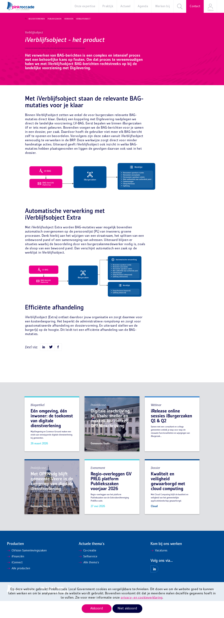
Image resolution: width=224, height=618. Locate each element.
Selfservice (88, 573)
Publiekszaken (52, 19)
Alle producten (18, 585)
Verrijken (66, 19)
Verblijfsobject (81, 19)
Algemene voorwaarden (145, 608)
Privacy (175, 608)
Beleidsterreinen (34, 19)
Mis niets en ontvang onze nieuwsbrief (198, 608)
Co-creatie (87, 567)
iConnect (15, 579)
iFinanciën (15, 573)
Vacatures (158, 567)
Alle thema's (89, 579)
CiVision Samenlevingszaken (27, 567)
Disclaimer (164, 608)
